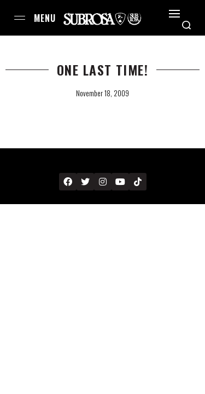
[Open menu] (20, 17)
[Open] (174, 13)
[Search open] (186, 25)
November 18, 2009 (102, 93)
